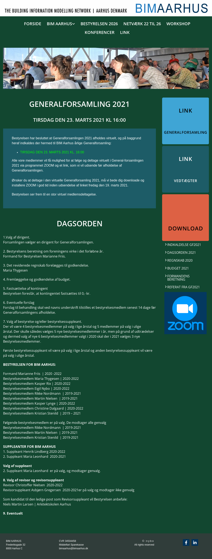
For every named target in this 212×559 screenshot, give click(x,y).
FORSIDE (32, 23)
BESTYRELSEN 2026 (99, 23)
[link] (60, 23)
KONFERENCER (99, 32)
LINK (125, 32)
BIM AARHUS (59, 23)
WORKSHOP (178, 23)
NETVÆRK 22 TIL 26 (142, 23)
